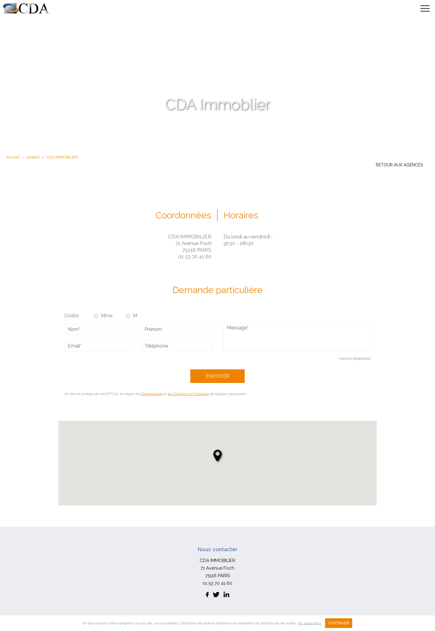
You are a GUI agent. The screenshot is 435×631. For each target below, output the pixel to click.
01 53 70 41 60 (194, 256)
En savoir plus (309, 623)
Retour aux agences (399, 164)
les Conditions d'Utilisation (188, 394)
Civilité (71, 315)
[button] (217, 455)
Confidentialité (151, 394)
